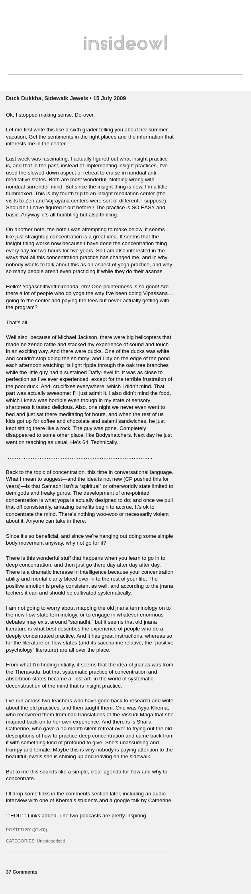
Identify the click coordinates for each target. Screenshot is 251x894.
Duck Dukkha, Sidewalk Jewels (47, 98)
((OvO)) (39, 829)
